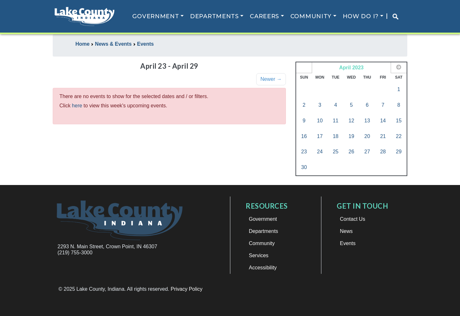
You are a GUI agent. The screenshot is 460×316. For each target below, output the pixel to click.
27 (367, 151)
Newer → (271, 79)
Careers (264, 16)
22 (399, 136)
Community (311, 16)
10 (320, 120)
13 (367, 120)
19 (351, 136)
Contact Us (352, 219)
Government (155, 16)
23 (304, 151)
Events (348, 243)
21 (383, 136)
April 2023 (351, 67)
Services (258, 255)
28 (383, 151)
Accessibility (263, 267)
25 (336, 151)
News (346, 231)
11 (336, 120)
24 (320, 151)
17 (320, 136)
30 (304, 167)
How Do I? (361, 16)
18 (336, 136)
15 (399, 120)
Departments (214, 16)
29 (399, 151)
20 (367, 136)
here (77, 105)
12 (351, 120)
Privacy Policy (187, 289)
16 (304, 136)
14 (383, 120)
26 (351, 151)
